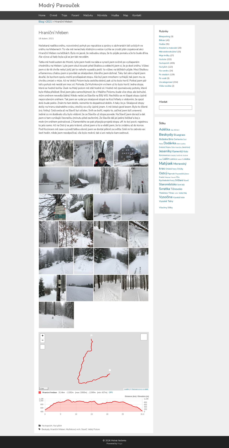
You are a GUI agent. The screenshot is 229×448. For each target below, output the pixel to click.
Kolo (185, 151)
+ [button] (43, 336)
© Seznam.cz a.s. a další (139, 389)
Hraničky (178, 147)
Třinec (171, 193)
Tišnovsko (176, 189)
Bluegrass (179, 135)
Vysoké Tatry (166, 201)
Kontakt (136, 15)
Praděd (161, 177)
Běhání (162, 40)
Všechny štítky (166, 207)
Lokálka (186, 159)
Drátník (162, 147)
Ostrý (163, 173)
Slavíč (84, 429)
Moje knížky (164, 55)
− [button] (43, 340)
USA (176, 193)
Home (42, 15)
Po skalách (164, 74)
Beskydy (45, 429)
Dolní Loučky (180, 144)
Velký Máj (183, 193)
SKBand (179, 180)
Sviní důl (181, 184)
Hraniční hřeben (57, 429)
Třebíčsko (163, 193)
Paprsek (171, 173)
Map (125, 15)
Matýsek (166, 163)
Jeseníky (165, 151)
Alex (172, 130)
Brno (170, 139)
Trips (64, 15)
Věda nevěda (165, 86)
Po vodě (162, 78)
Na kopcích (47, 425)
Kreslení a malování (168, 48)
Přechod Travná (170, 177)
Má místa (102, 15)
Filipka (168, 147)
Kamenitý (177, 151)
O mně (53, 15)
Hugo (120, 443)
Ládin (166, 159)
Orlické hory (171, 168)
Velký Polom (94, 429)
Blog (41, 21)
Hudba (115, 15)
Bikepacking (164, 36)
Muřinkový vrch (73, 429)
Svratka (164, 189)
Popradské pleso (182, 174)
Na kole (162, 59)
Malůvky (88, 15)
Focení (75, 15)
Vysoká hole (179, 197)
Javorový (186, 147)
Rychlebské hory (167, 180)
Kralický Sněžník (176, 155)
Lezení (179, 159)
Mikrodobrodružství (168, 51)
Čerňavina (178, 139)
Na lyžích (57, 425)
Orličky (180, 169)
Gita (173, 147)
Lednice (173, 159)
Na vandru (164, 70)
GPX (111, 392)
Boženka (163, 139)
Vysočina (165, 197)
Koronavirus (164, 155)
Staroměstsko (168, 184)
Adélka (164, 129)
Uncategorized (165, 82)
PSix (177, 177)
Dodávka (170, 143)
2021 (49, 21)
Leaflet (126, 389)
